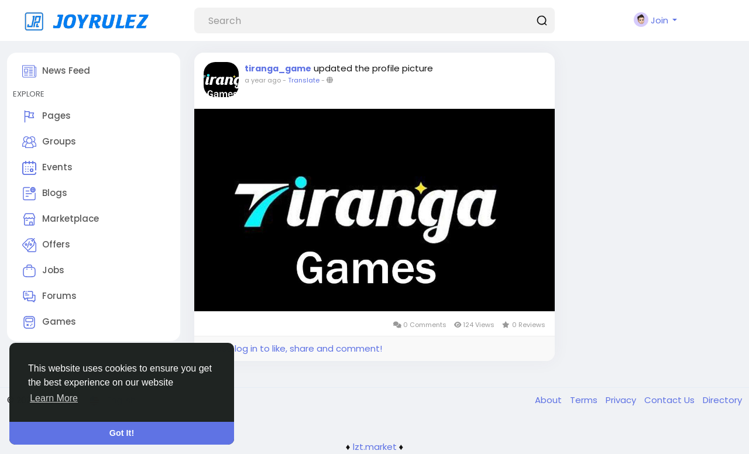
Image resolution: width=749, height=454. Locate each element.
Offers (46, 245)
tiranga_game (278, 68)
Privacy (622, 400)
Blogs (44, 194)
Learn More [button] (54, 398)
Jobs (43, 271)
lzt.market (375, 447)
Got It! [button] (121, 433)
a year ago (263, 80)
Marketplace (60, 219)
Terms (585, 400)
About (549, 400)
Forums (49, 297)
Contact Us (670, 400)
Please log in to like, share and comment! (292, 348)
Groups (49, 142)
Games (49, 322)
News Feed (56, 71)
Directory (722, 400)
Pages (46, 116)
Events (47, 168)
